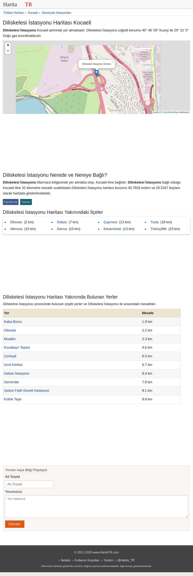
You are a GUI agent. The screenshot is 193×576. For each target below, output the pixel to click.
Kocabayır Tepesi (17, 347)
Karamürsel (112, 229)
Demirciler (11, 382)
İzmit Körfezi (13, 365)
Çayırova (110, 222)
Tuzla (154, 222)
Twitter (26, 201)
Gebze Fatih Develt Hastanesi (26, 390)
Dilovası (16, 222)
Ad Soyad (12, 476)
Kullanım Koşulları (87, 564)
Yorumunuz (13, 492)
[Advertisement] (96, 142)
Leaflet (156, 112)
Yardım (108, 564)
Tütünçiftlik (158, 229)
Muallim (10, 339)
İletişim (65, 564)
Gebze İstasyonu (16, 373)
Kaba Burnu (13, 322)
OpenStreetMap (170, 112)
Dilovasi (10, 330)
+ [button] (8, 45)
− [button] (8, 51)
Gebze (62, 222)
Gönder (14, 528)
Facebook (10, 201)
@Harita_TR (126, 564)
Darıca (62, 229)
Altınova (16, 229)
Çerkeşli (10, 356)
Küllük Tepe (12, 399)
